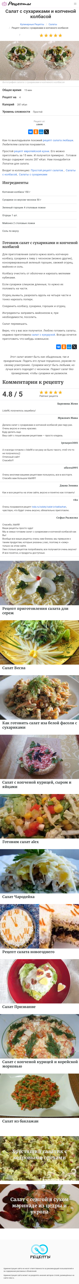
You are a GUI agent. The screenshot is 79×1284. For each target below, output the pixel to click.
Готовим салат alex (20, 842)
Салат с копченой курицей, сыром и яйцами (36, 784)
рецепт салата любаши (58, 140)
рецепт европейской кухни (31, 151)
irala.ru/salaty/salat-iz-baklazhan (49, 506)
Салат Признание (19, 1006)
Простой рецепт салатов (47, 170)
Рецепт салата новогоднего (28, 952)
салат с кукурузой (43, 334)
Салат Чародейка (18, 896)
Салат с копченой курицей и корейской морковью (40, 1064)
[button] (75, 4)
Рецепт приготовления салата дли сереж (35, 610)
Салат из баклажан (20, 1121)
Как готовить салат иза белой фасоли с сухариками (39, 725)
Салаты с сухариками (33, 174)
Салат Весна (13, 668)
